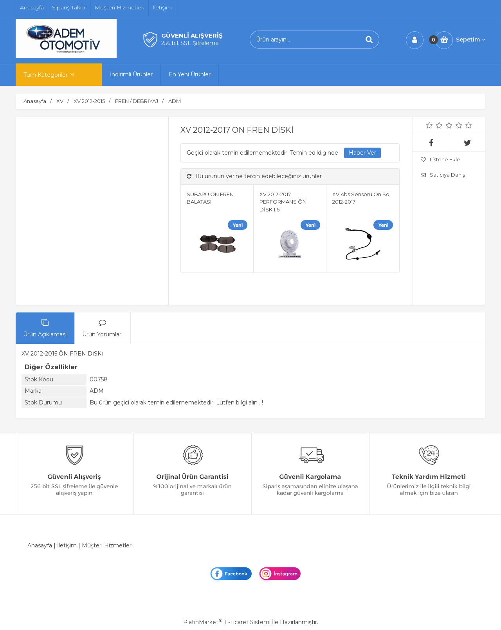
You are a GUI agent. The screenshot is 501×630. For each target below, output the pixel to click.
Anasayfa (39, 545)
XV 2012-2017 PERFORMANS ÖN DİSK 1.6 (283, 202)
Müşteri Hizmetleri (107, 545)
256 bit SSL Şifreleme (190, 43)
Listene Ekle (440, 159)
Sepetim (470, 39)
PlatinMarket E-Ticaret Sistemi (226, 622)
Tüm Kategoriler (45, 74)
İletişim (67, 545)
